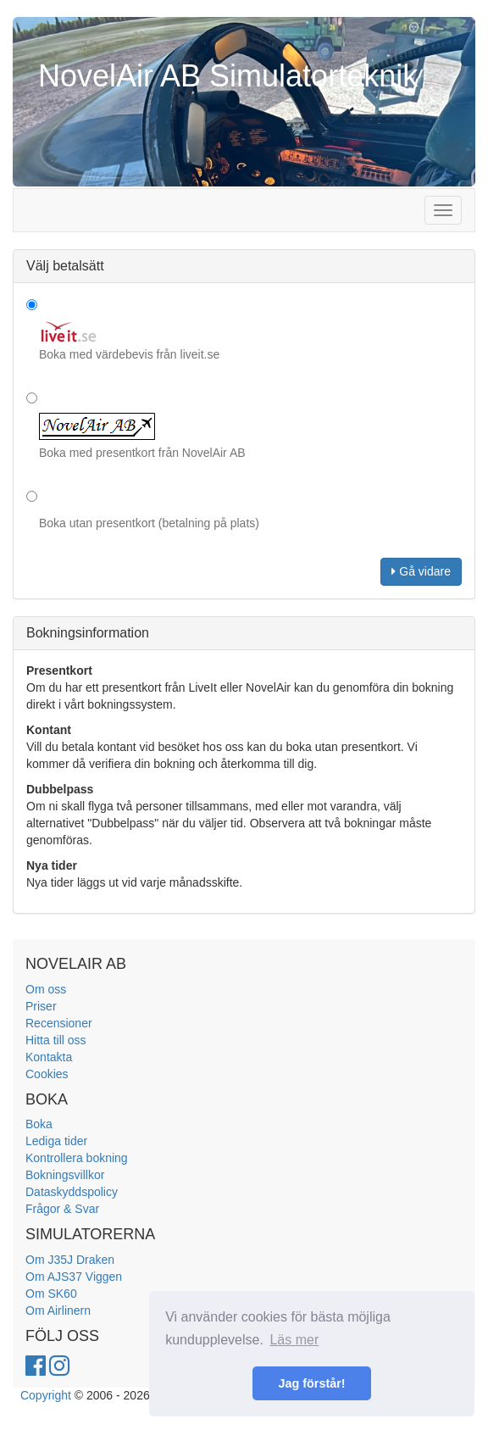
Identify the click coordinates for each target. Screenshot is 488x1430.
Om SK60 (51, 1293)
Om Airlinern (58, 1310)
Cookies (47, 1074)
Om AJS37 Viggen (73, 1276)
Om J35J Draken (69, 1259)
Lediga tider (56, 1141)
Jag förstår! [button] (311, 1383)
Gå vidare (421, 571)
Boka (39, 1124)
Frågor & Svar (62, 1209)
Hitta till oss (55, 1040)
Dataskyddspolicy (71, 1192)
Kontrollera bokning (76, 1158)
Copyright (45, 1395)
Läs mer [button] (294, 1340)
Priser (41, 1006)
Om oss (45, 989)
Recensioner (58, 1023)
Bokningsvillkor (64, 1175)
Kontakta (48, 1057)
